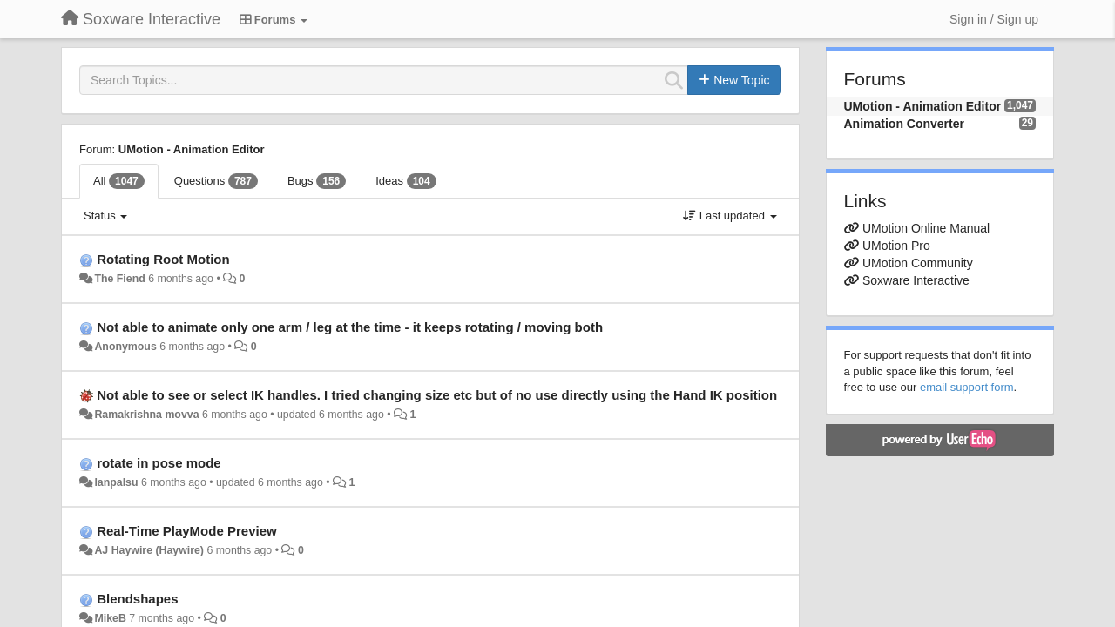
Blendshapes (137, 598)
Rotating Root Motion (163, 259)
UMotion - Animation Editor (191, 149)
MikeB (109, 618)
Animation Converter (904, 124)
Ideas (405, 181)
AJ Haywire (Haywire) (149, 550)
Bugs (316, 181)
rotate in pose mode (159, 462)
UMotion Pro (896, 246)
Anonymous (125, 346)
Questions (216, 181)
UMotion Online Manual (926, 228)
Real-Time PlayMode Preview (186, 530)
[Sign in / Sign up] (994, 19)
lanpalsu (116, 482)
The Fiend (119, 279)
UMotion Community (917, 263)
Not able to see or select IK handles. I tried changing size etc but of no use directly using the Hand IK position (437, 395)
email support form (967, 387)
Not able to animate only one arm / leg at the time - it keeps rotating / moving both (350, 327)
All (119, 181)
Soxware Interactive (916, 280)
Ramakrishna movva (146, 414)
